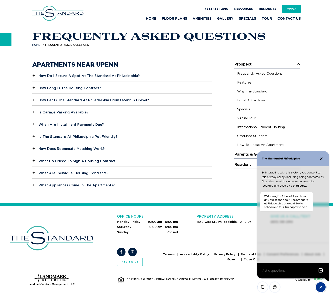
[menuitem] (259, 74)
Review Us (129, 261)
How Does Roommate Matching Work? (71, 149)
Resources (243, 8)
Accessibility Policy (195, 254)
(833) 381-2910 (216, 8)
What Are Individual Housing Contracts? (73, 173)
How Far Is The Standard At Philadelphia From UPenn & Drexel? (93, 100)
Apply (291, 8)
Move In (233, 259)
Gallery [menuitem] (225, 18)
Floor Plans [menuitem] (174, 18)
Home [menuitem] (151, 18)
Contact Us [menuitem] (289, 18)
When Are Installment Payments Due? (71, 125)
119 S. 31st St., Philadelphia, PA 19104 (224, 222)
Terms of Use (251, 254)
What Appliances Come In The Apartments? (76, 185)
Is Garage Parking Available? (63, 112)
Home (36, 44)
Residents (267, 8)
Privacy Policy (225, 254)
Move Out (251, 259)
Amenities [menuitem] (202, 18)
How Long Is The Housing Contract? (69, 88)
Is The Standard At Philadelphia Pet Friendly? (78, 137)
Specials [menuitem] (247, 18)
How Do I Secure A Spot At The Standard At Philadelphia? (89, 76)
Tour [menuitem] (267, 18)
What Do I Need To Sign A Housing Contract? (77, 161)
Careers (169, 254)
